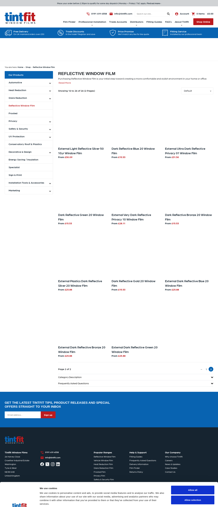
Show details (159, 493)
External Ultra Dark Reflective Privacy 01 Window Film (185, 151)
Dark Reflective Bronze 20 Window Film (188, 217)
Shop (28, 67)
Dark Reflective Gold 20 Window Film (133, 283)
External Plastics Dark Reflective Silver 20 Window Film (80, 283)
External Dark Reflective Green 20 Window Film (135, 349)
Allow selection (192, 477)
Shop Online (203, 21)
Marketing (14, 190)
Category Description (135, 377)
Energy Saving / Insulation (23, 159)
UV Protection (17, 136)
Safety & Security (18, 128)
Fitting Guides (154, 21)
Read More (65, 82)
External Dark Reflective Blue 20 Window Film (187, 283)
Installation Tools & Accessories (26, 182)
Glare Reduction (18, 97)
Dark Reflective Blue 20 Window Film (133, 151)
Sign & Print (15, 174)
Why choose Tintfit (174, 456)
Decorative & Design (20, 151)
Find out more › (154, 3)
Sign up (48, 414)
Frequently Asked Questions (135, 383)
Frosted (13, 113)
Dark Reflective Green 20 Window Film (81, 217)
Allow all (192, 467)
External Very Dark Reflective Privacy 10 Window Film (131, 217)
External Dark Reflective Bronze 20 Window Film (81, 349)
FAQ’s (168, 21)
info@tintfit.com (52, 457)
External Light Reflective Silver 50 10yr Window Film (81, 151)
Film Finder (69, 21)
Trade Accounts (118, 21)
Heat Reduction (17, 90)
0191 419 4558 (52, 452)
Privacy (13, 120)
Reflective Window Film (44, 67)
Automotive (15, 82)
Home (20, 67)
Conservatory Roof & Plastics (25, 144)
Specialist (14, 167)
